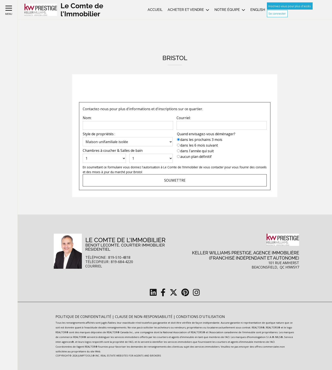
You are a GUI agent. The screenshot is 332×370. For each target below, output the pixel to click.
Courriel (93, 266)
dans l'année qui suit (197, 151)
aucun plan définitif (196, 156)
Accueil (155, 10)
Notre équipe (227, 10)
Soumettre (174, 180)
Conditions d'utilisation (200, 316)
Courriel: (183, 117)
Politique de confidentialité (84, 316)
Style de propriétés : (99, 134)
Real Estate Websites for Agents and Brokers (131, 355)
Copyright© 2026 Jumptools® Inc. (78, 355)
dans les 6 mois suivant (199, 145)
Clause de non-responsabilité (144, 316)
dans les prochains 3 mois (201, 139)
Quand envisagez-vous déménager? (206, 134)
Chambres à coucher (99, 150)
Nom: (87, 117)
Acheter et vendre (186, 10)
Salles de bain (131, 150)
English (257, 10)
